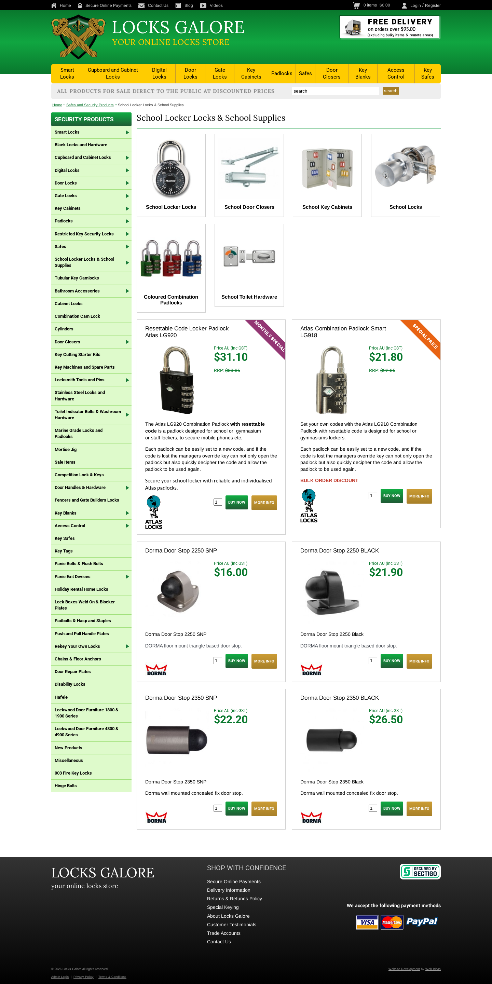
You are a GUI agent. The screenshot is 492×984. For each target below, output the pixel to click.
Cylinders (64, 328)
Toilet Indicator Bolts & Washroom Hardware (88, 414)
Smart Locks (67, 73)
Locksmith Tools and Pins (80, 379)
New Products (68, 747)
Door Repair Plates (73, 671)
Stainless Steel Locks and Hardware (80, 395)
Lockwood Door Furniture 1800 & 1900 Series (87, 713)
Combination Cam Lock (77, 316)
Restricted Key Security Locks (84, 233)
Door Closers (332, 73)
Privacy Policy (83, 977)
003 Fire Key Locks (73, 773)
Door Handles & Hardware (80, 487)
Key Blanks (363, 73)
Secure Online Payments (105, 5)
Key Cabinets (251, 73)
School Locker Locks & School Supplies (151, 105)
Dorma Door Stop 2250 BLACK (339, 550)
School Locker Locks (171, 207)
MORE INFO (264, 503)
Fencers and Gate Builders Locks (87, 500)
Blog (184, 5)
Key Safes (427, 73)
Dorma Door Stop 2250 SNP (181, 550)
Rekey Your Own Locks (77, 646)
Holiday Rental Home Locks (81, 589)
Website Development (404, 969)
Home (61, 5)
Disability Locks (70, 684)
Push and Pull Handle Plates (82, 633)
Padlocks (281, 73)
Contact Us (153, 5)
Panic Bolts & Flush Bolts (79, 563)
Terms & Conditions (112, 977)
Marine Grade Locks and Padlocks (78, 433)
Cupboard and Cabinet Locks (113, 73)
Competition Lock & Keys (79, 474)
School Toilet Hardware (249, 297)
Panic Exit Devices (73, 576)
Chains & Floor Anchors (78, 658)
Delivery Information (228, 890)
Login (415, 5)
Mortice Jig (66, 449)
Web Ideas (433, 969)
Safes (305, 73)
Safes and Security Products (90, 105)
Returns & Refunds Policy (234, 898)
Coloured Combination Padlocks (171, 299)
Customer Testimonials (231, 924)
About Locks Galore (228, 916)
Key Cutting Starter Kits (77, 354)
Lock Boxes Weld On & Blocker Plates (85, 605)
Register (433, 5)
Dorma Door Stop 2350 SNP (181, 698)
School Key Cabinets (327, 207)
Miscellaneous (69, 760)
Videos (211, 5)
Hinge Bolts (66, 785)
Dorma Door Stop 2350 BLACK (339, 698)
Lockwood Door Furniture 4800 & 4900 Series (87, 731)
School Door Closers (249, 207)
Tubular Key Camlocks (77, 278)
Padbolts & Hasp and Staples (83, 620)
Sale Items (65, 462)
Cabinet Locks (69, 303)
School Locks (406, 207)
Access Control (396, 73)
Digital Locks (159, 73)
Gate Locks (220, 73)
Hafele (61, 697)
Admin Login (60, 977)
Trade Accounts (224, 933)
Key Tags (64, 551)
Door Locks (190, 73)
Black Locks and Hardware (81, 144)
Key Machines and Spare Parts (85, 367)
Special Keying (223, 907)
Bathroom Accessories (77, 290)
